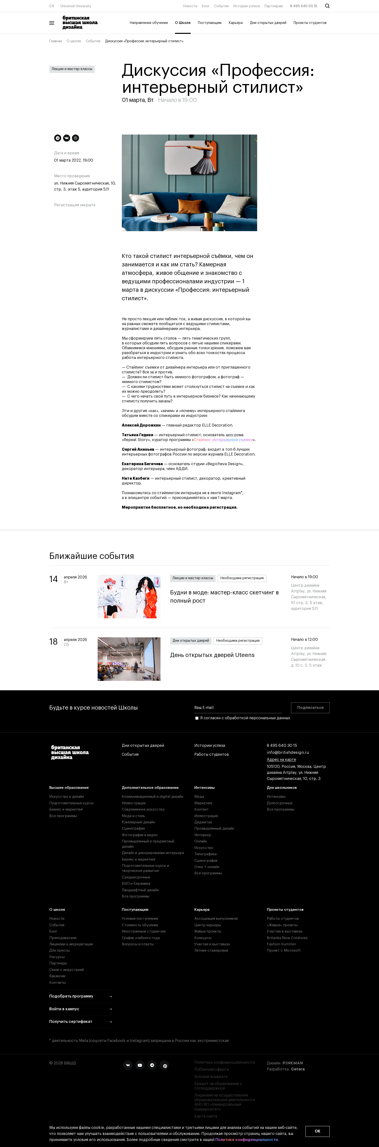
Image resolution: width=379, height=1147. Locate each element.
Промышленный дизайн (214, 828)
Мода (199, 796)
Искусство (203, 848)
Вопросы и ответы (138, 944)
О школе (74, 41)
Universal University (75, 6)
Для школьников (282, 788)
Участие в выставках (212, 944)
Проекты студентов (310, 23)
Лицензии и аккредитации (71, 944)
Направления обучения (149, 23)
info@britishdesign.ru (288, 753)
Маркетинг (203, 803)
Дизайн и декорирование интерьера (153, 853)
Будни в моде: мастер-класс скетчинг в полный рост (225, 596)
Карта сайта (205, 1116)
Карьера (236, 23)
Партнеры (58, 963)
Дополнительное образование (150, 788)
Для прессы (59, 950)
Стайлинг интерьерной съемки (223, 440)
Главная (55, 41)
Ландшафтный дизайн (140, 890)
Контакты (57, 982)
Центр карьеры (207, 925)
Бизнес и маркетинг (66, 809)
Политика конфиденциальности (224, 1062)
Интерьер (202, 835)
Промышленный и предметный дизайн (148, 844)
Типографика (205, 854)
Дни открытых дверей (268, 23)
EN (51, 6)
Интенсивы (204, 788)
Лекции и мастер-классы (72, 69)
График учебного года (141, 938)
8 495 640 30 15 (303, 6)
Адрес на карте (281, 760)
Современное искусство (143, 809)
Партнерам (273, 6)
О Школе (183, 23)
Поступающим (209, 23)
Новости (190, 6)
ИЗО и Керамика (136, 883)
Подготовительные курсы (71, 803)
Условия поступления (140, 918)
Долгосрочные (279, 803)
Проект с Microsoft (284, 950)
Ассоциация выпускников (216, 918)
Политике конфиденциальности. (247, 1140)
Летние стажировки (211, 950)
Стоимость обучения (140, 925)
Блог (206, 6)
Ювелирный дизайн (138, 822)
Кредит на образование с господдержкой (218, 1086)
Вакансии (57, 976)
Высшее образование (69, 788)
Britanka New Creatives (287, 938)
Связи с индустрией (66, 970)
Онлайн (200, 841)
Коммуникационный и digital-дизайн (152, 796)
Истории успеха (246, 6)
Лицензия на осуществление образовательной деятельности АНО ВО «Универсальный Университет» (224, 1102)
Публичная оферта (211, 1069)
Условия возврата (210, 1077)
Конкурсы (202, 938)
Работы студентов (211, 755)
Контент (201, 809)
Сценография (133, 828)
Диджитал (203, 822)
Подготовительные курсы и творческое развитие (145, 868)
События (221, 6)
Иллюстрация (134, 803)
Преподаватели (62, 938)
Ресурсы (57, 957)
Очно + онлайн (206, 867)
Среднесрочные (136, 877)
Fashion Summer (281, 944)
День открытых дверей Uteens (212, 655)
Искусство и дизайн (66, 796)
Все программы (63, 816)
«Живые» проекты (282, 925)
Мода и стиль (133, 816)
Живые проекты (207, 931)
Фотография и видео (140, 835)
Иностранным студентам (144, 931)
